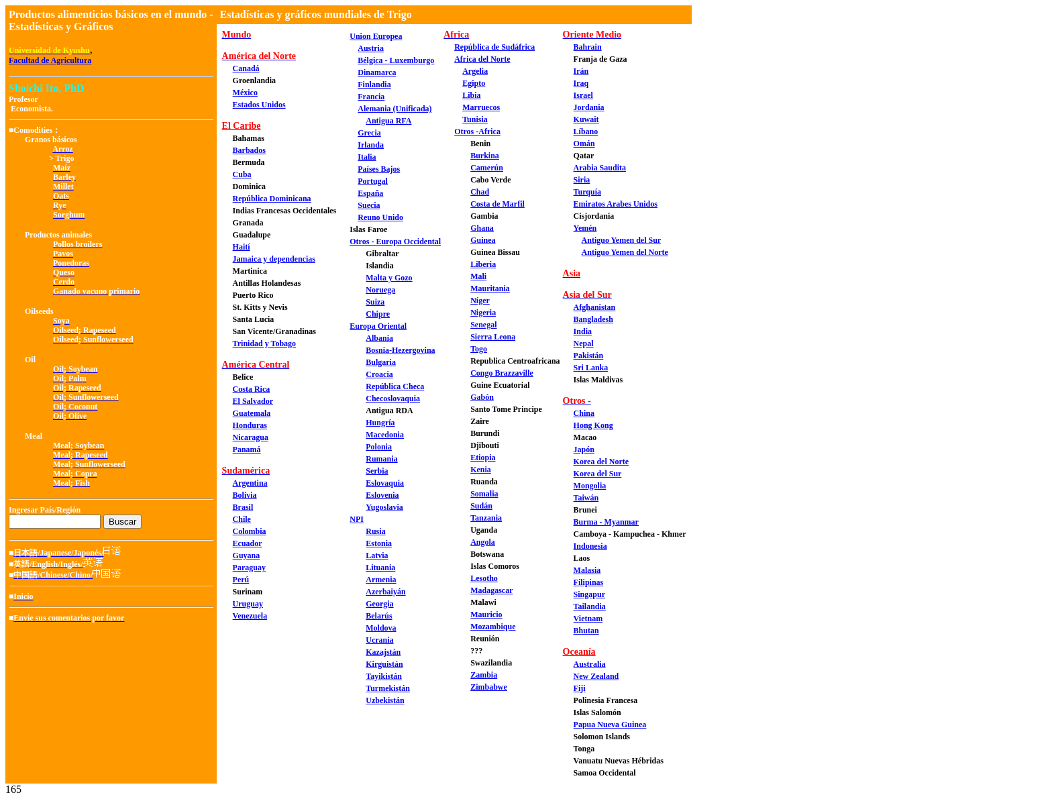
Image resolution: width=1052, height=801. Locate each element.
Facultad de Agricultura (50, 60)
